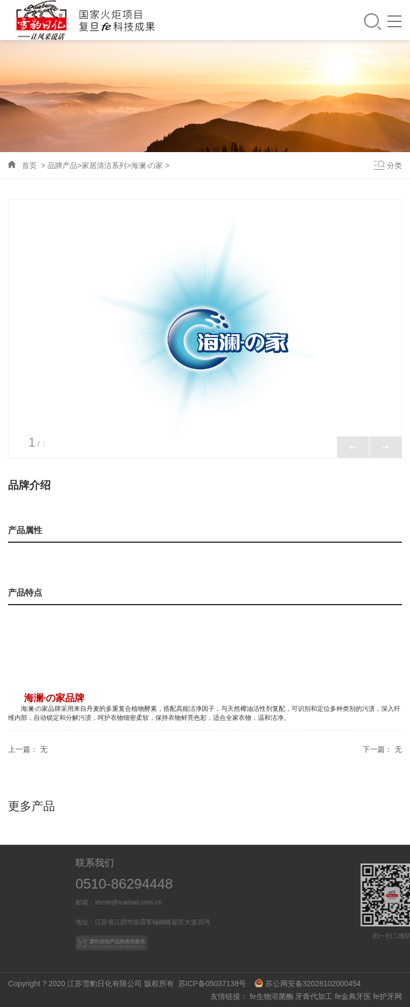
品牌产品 (62, 165)
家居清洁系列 (104, 165)
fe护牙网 (387, 996)
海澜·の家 (147, 165)
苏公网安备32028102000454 (308, 983)
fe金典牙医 (353, 996)
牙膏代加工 (314, 996)
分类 (394, 165)
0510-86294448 (152, 884)
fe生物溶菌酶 (272, 996)
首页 (29, 165)
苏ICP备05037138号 (215, 983)
